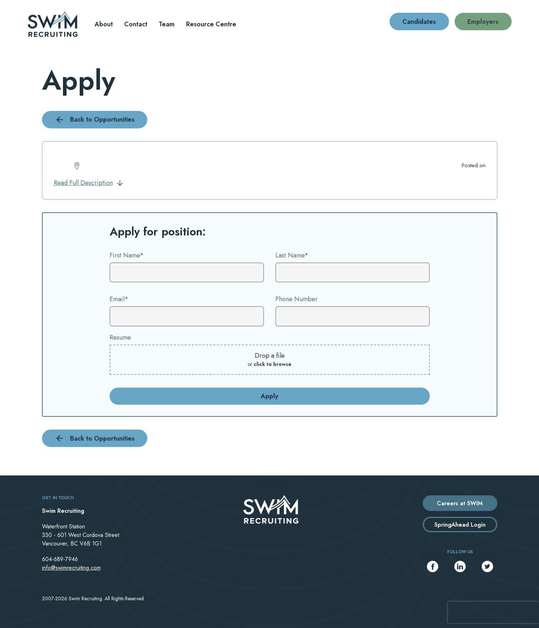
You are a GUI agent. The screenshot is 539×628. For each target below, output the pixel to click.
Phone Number (296, 299)
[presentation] (493, 612)
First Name (127, 255)
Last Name (291, 255)
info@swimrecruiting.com (71, 568)
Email (119, 299)
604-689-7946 (60, 559)
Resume (120, 337)
